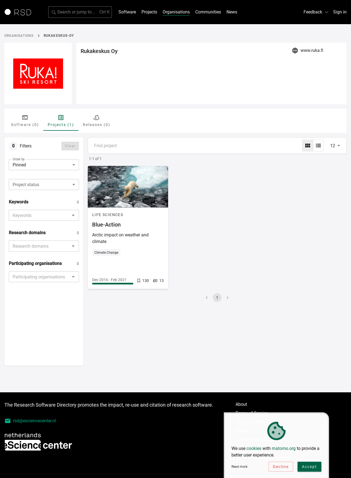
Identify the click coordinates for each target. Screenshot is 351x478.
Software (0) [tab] (25, 120)
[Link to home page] (19, 12)
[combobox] (44, 184)
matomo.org (284, 449)
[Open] (73, 215)
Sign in (340, 12)
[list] (318, 145)
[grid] (307, 145)
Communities (208, 12)
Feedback (316, 12)
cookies (254, 449)
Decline (281, 468)
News (232, 12)
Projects (149, 12)
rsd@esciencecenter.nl (30, 421)
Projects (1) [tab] (61, 120)
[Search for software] (80, 12)
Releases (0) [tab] (96, 120)
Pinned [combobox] (19, 164)
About (241, 404)
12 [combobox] (332, 145)
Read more (239, 468)
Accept (309, 468)
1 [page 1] (217, 297)
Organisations (176, 12)
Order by (19, 159)
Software (127, 12)
